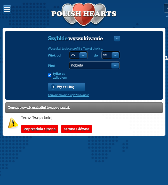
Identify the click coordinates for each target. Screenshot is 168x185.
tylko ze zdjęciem (60, 75)
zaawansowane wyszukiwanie (68, 95)
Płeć (51, 66)
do (96, 55)
